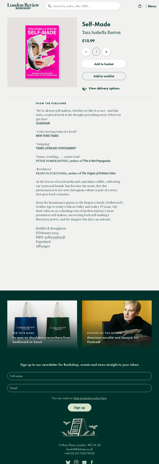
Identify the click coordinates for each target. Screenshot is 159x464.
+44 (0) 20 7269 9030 (79, 453)
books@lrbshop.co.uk (79, 449)
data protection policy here (90, 398)
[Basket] (140, 6)
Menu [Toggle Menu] (151, 6)
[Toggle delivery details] (102, 88)
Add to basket (103, 64)
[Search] (83, 6)
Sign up (79, 407)
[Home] (23, 5)
